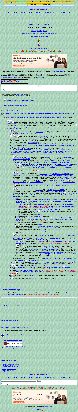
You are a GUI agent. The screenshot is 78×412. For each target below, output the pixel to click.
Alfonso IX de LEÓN (53, 175)
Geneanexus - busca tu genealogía (17, 346)
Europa (34, 31)
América (39, 31)
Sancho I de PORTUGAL (30, 145)
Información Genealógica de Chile (10, 364)
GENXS (6, 346)
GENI (65, 117)
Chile (44, 31)
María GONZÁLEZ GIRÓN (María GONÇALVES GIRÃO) (32, 150)
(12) (67, 180)
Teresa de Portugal (68, 177)
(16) (16, 132)
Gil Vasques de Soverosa (27, 198)
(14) (48, 127)
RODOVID (42, 174)
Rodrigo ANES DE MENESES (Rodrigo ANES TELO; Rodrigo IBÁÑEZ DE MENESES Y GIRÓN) (45, 166)
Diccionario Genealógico (8, 367)
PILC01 (5, 340)
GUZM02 (44, 136)
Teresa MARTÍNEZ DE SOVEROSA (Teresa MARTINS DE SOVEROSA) (41, 164)
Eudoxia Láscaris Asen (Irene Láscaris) (52, 252)
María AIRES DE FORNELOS (32, 144)
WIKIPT (62, 117)
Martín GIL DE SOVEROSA (34, 157)
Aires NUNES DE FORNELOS (47, 145)
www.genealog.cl (27, 33)
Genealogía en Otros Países (9, 369)
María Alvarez (67, 258)
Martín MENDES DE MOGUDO (24, 271)
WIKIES (12, 123)
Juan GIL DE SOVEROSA (30, 235)
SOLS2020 (69, 164)
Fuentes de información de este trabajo (20, 335)
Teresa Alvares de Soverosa (12, 292)
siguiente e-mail (58, 71)
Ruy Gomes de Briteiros (37, 206)
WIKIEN (52, 246)
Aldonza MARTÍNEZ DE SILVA (55, 180)
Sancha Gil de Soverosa (23, 257)
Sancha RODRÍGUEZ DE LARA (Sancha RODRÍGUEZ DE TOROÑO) (44, 152)
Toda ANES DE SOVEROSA (29, 241)
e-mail (20, 340)
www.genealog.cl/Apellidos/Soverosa (11, 77)
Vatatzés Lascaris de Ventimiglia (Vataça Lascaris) (44, 249)
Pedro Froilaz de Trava (18, 119)
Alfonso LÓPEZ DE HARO (50, 258)
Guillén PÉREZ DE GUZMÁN (65, 150)
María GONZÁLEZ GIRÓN (69, 254)
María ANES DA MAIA (38, 240)
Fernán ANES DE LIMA (38, 219)
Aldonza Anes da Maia (48, 199)
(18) (17, 198)
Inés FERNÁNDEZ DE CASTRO (56, 160)
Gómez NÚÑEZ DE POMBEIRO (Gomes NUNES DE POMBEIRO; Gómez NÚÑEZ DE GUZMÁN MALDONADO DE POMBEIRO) (34, 113)
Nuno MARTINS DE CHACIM (48, 211)
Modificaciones (4, 93)
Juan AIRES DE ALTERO (59, 241)
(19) (63, 193)
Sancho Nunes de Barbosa (68, 292)
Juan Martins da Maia (38, 201)
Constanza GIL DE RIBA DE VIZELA (49, 238)
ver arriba (41, 77)
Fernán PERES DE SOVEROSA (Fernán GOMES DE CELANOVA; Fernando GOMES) (33, 117)
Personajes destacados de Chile (10, 366)
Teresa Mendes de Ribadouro (15, 294)
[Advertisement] (39, 18)
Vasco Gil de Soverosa (28, 190)
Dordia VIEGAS (13, 128)
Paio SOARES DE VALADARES (26, 267)
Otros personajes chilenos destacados (15, 105)
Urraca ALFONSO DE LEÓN (35, 260)
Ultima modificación (35, 48)
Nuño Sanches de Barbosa (45, 292)
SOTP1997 (9, 123)
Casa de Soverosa (52, 33)
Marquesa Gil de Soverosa (30, 209)
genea (32, 9)
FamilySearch (14, 348)
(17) (17, 164)
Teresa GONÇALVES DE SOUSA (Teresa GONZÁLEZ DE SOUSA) (26, 127)
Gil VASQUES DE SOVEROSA (29, 136)
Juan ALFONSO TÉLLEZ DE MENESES (35, 167)
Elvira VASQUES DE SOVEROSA (24, 265)
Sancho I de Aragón (25, 133)
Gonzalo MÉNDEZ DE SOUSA (61, 127)
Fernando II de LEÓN (19, 182)
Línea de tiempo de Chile (11, 103)
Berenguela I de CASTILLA (68, 178)
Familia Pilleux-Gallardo (20, 95)
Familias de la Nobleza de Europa (39, 33)
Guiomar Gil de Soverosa (30, 204)
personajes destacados (27, 100)
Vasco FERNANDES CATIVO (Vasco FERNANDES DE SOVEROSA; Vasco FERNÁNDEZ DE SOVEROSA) (44, 122)
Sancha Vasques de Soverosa (28, 218)
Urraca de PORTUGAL (36, 182)
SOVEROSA (45, 27)
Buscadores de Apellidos (8, 370)
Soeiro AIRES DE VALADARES (51, 267)
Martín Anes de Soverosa (34, 246)
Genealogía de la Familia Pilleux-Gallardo (12, 363)
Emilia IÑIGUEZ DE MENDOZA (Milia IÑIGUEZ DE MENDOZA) (51, 162)
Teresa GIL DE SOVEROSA (31, 174)
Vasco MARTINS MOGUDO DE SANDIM (32, 270)
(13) (38, 175)
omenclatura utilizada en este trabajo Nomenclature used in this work (10, 82)
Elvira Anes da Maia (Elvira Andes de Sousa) (62, 206)
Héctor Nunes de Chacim (57, 209)
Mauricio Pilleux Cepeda (40, 37)
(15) (74, 125)
